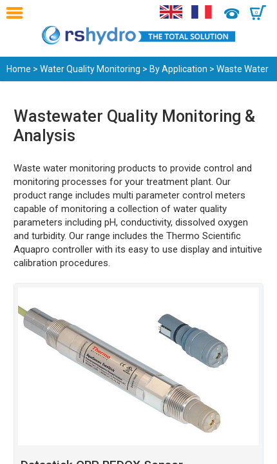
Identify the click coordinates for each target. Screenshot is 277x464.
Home (18, 69)
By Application (178, 69)
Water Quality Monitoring (90, 69)
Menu (17, 12)
